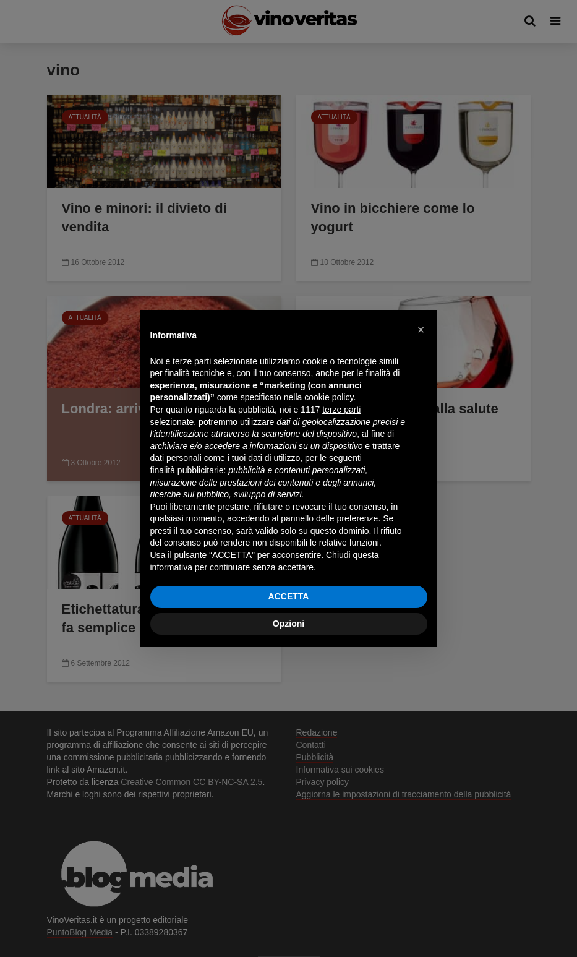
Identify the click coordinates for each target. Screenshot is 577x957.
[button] (421, 330)
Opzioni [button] (288, 624)
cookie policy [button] (328, 397)
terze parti (341, 409)
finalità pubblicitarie (187, 470)
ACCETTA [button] (288, 596)
